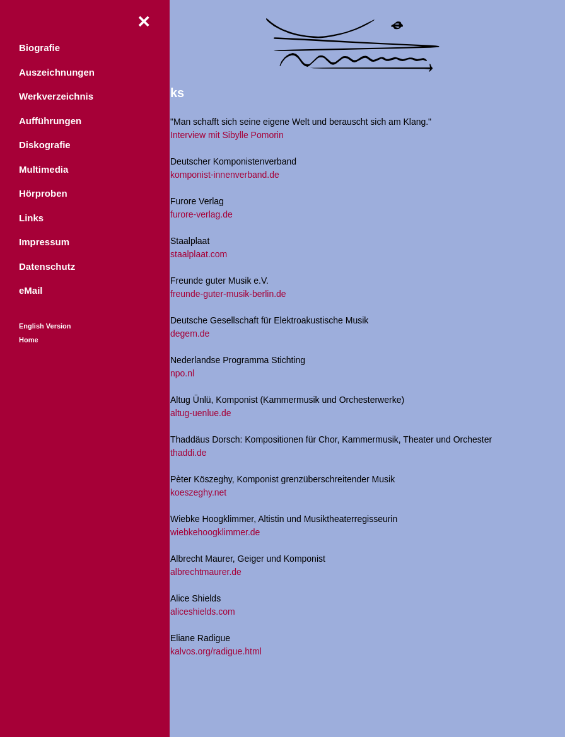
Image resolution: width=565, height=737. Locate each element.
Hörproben (43, 195)
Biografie (39, 49)
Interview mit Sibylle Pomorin (227, 135)
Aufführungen (50, 122)
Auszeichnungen (57, 74)
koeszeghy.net (198, 492)
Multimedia (43, 171)
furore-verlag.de (201, 214)
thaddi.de (188, 453)
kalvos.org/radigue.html (216, 651)
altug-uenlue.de (200, 413)
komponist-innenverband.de (224, 175)
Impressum (44, 243)
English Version (45, 328)
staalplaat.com (198, 254)
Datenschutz (47, 268)
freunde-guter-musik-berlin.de (228, 294)
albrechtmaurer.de (206, 572)
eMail (31, 292)
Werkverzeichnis (56, 98)
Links (31, 219)
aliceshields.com (202, 611)
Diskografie (45, 146)
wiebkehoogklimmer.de (215, 532)
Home (28, 341)
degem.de (189, 333)
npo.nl (182, 373)
